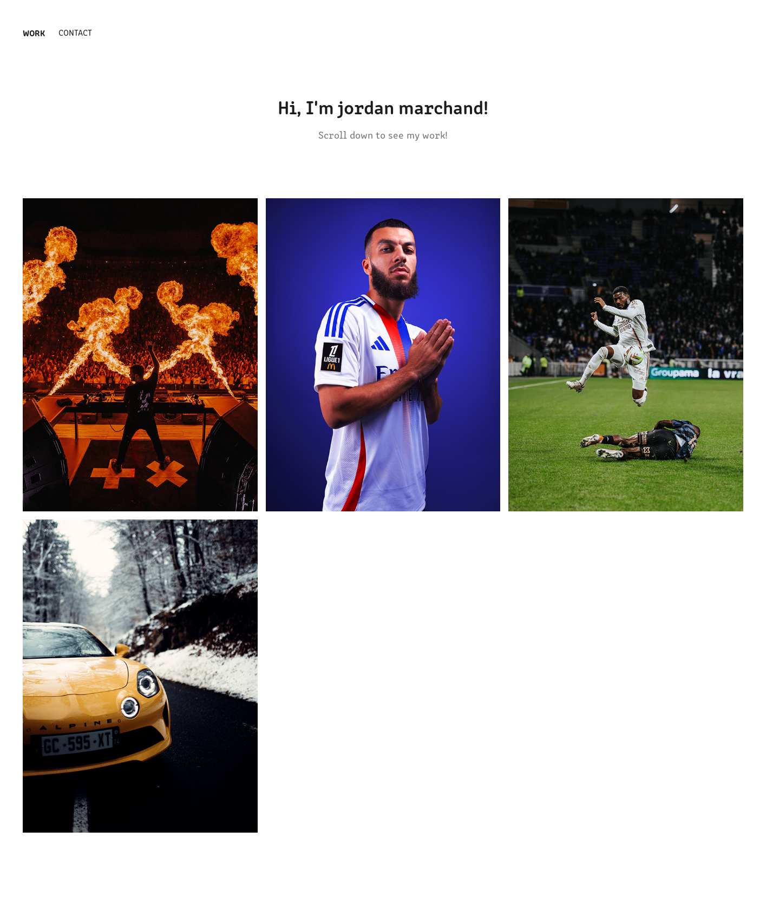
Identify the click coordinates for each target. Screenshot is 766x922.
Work (34, 32)
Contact (75, 32)
